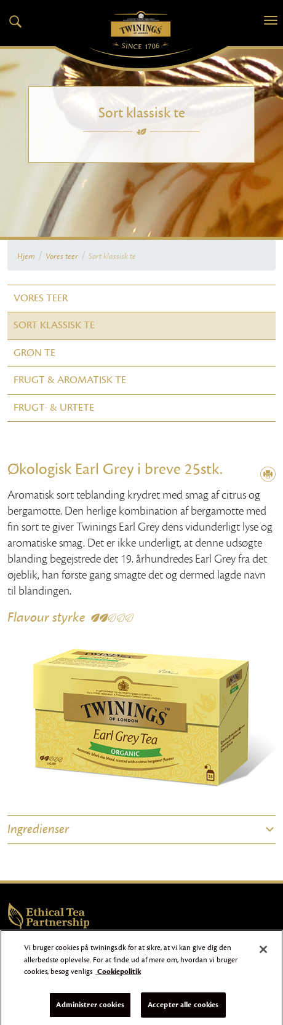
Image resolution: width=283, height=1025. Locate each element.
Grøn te (34, 353)
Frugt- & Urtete (54, 407)
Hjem (26, 256)
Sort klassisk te (112, 256)
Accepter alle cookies (183, 1008)
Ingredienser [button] (38, 829)
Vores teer (62, 256)
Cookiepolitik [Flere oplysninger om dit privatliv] (118, 974)
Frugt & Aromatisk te (70, 380)
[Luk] (263, 952)
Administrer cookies (90, 1008)
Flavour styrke (46, 617)
